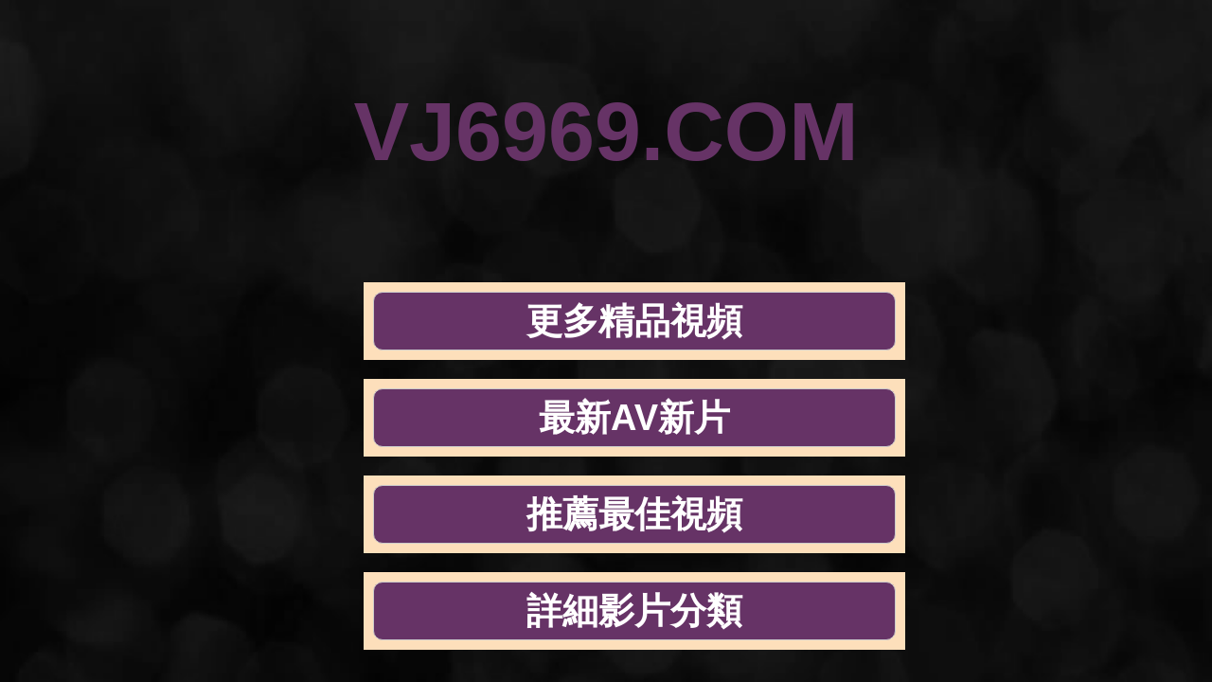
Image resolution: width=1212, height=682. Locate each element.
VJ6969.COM (606, 89)
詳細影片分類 (974, 211)
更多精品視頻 (285, 211)
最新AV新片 (514, 211)
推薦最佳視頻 (744, 211)
